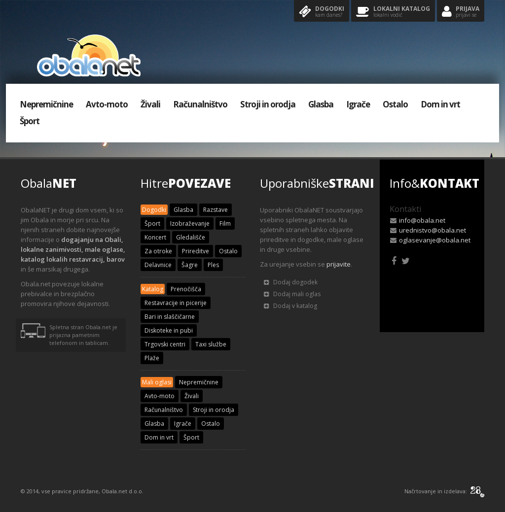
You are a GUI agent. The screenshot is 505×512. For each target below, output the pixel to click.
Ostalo (395, 104)
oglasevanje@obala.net (434, 240)
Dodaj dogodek (291, 282)
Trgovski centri (164, 344)
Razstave (215, 209)
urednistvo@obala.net (432, 230)
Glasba (320, 104)
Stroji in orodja (267, 104)
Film (225, 223)
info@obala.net (422, 220)
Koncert (155, 237)
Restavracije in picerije (175, 303)
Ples (213, 265)
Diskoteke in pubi (168, 330)
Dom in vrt (440, 104)
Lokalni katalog (393, 12)
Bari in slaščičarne (169, 316)
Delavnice (158, 265)
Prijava (460, 12)
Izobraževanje (190, 223)
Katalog (152, 289)
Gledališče (190, 237)
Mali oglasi (157, 382)
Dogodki (321, 12)
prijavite (338, 264)
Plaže (151, 358)
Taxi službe (210, 344)
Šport (29, 121)
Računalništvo (200, 104)
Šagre (189, 265)
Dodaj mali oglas (292, 294)
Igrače (358, 104)
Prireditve (195, 251)
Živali (150, 104)
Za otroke (158, 251)
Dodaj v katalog (290, 306)
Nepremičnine (46, 104)
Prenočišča (186, 289)
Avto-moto (107, 104)
